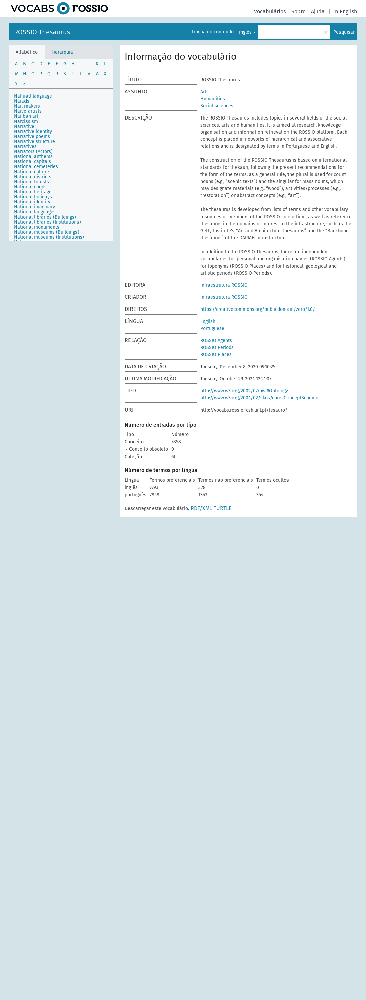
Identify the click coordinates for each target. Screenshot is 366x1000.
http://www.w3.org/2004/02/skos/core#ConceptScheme (259, 398)
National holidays (33, 196)
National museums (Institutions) (49, 237)
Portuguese (212, 328)
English (207, 321)
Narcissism (26, 121)
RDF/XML (201, 508)
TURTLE (223, 508)
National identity (32, 201)
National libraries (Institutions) (47, 222)
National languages (35, 212)
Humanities (212, 99)
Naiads (21, 101)
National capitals (32, 161)
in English (345, 11)
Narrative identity (33, 131)
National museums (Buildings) (46, 232)
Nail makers (27, 106)
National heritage (33, 191)
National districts (32, 176)
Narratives (25, 146)
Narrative (24, 126)
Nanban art (26, 116)
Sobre (298, 11)
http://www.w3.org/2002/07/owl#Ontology (244, 391)
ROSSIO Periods (217, 347)
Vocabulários (270, 11)
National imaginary (34, 206)
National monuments (36, 227)
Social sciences (216, 106)
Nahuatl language (33, 96)
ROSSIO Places (216, 355)
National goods (30, 186)
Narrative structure (34, 141)
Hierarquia (61, 52)
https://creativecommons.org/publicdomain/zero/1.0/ (257, 309)
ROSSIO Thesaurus (42, 32)
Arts (204, 92)
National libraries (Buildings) (45, 217)
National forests (31, 181)
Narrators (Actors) (33, 151)
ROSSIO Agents (216, 340)
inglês (245, 32)
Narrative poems (32, 136)
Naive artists (28, 111)
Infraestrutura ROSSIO (224, 285)
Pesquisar (344, 32)
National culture (31, 171)
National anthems (33, 156)
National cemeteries (36, 166)
